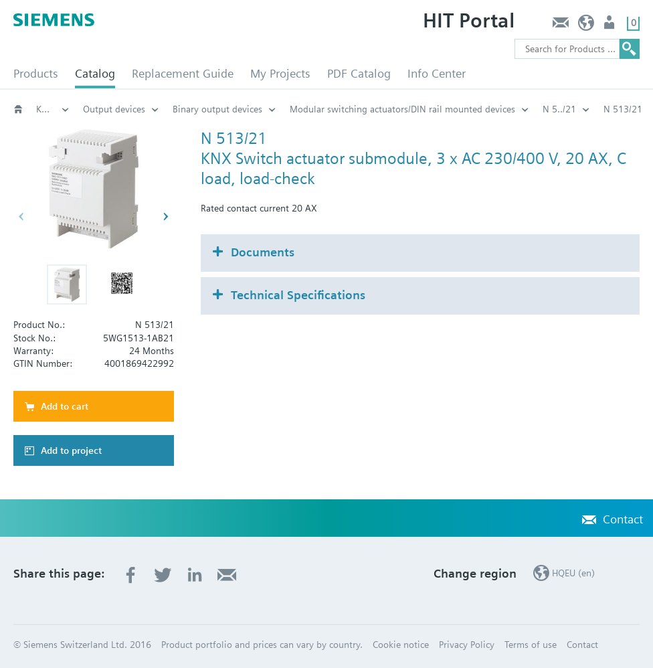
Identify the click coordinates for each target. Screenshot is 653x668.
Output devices (114, 109)
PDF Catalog (359, 73)
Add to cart (64, 406)
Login (610, 25)
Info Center (436, 73)
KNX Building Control (53, 109)
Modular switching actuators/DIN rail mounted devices (402, 109)
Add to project (71, 450)
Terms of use (530, 644)
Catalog (95, 73)
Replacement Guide (183, 73)
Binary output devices (217, 109)
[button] (67, 284)
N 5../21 (559, 109)
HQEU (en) (586, 25)
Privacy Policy (466, 644)
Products (35, 73)
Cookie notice (401, 644)
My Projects (280, 73)
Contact (560, 25)
